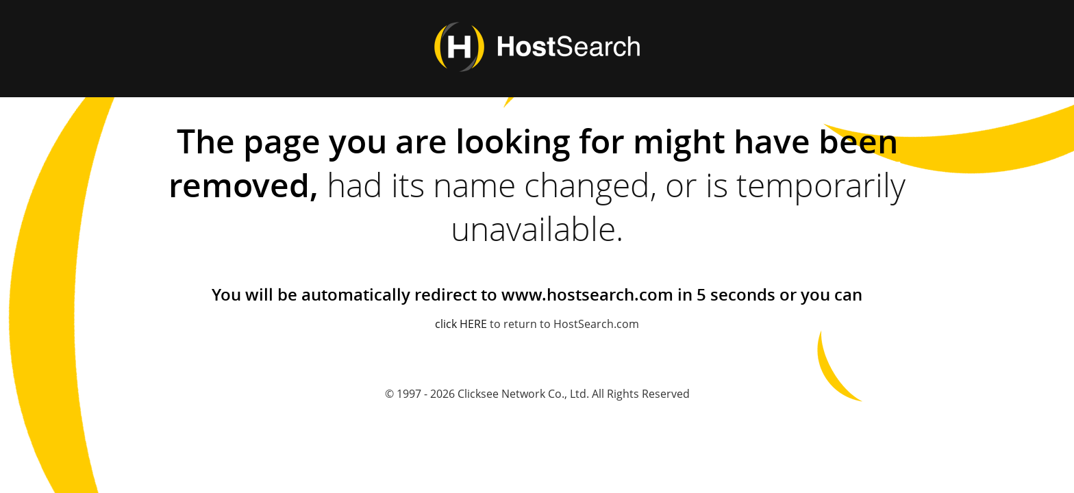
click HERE (461, 323)
